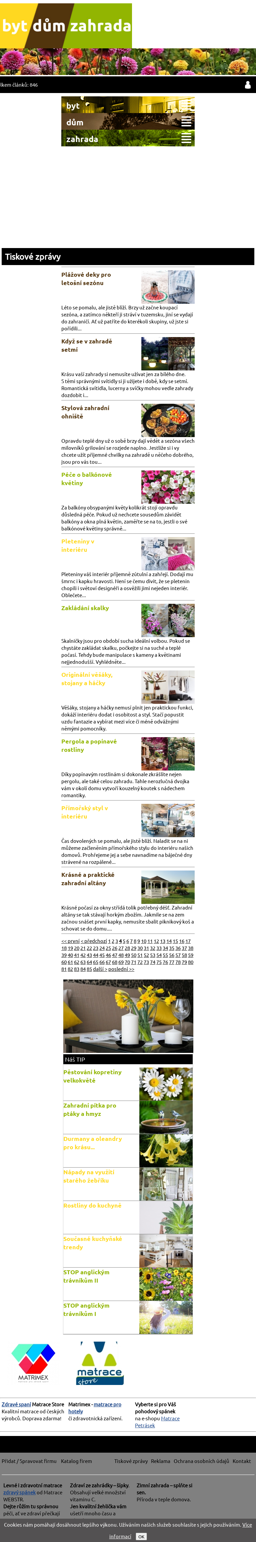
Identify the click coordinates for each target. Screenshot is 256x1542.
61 (70, 962)
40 (70, 955)
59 (190, 955)
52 (146, 955)
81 (64, 969)
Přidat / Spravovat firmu (29, 1461)
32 (152, 948)
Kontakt (242, 1461)
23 (95, 948)
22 (89, 948)
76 (165, 962)
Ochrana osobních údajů (201, 1461)
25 (108, 948)
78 (178, 962)
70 (127, 962)
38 (190, 948)
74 (152, 962)
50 (133, 955)
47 (114, 955)
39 (64, 955)
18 (64, 948)
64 (89, 962)
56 (171, 955)
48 (121, 955)
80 (190, 962)
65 (95, 962)
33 (159, 948)
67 (108, 962)
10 (143, 941)
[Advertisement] (128, 196)
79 (184, 962)
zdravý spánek (19, 1492)
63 (83, 962)
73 (146, 962)
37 (184, 948)
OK (141, 1536)
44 (95, 955)
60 (64, 962)
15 (175, 941)
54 (159, 955)
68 (114, 962)
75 (159, 962)
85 (89, 969)
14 (169, 941)
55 (165, 955)
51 (140, 955)
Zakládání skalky (85, 607)
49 (127, 955)
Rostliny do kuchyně (92, 1205)
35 (171, 948)
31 (146, 948)
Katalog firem (76, 1461)
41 (76, 955)
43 (89, 955)
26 (114, 948)
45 (102, 955)
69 (121, 962)
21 (83, 948)
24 (102, 948)
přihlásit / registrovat (247, 84)
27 (121, 948)
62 (76, 962)
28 (127, 948)
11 (150, 941)
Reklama (160, 1461)
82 (70, 969)
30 (140, 948)
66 (102, 962)
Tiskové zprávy (32, 256)
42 (83, 955)
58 (184, 955)
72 (140, 962)
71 (133, 962)
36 (178, 948)
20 (76, 948)
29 (133, 948)
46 (108, 955)
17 (188, 941)
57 (178, 955)
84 (83, 969)
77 (171, 962)
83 (76, 969)
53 (152, 955)
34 (165, 948)
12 (156, 941)
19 (70, 948)
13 (162, 941)
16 (181, 941)
